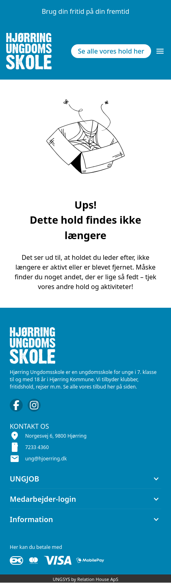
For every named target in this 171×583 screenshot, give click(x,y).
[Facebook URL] (16, 405)
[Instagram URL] (34, 405)
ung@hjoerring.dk (46, 458)
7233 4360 (37, 447)
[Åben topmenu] (160, 51)
